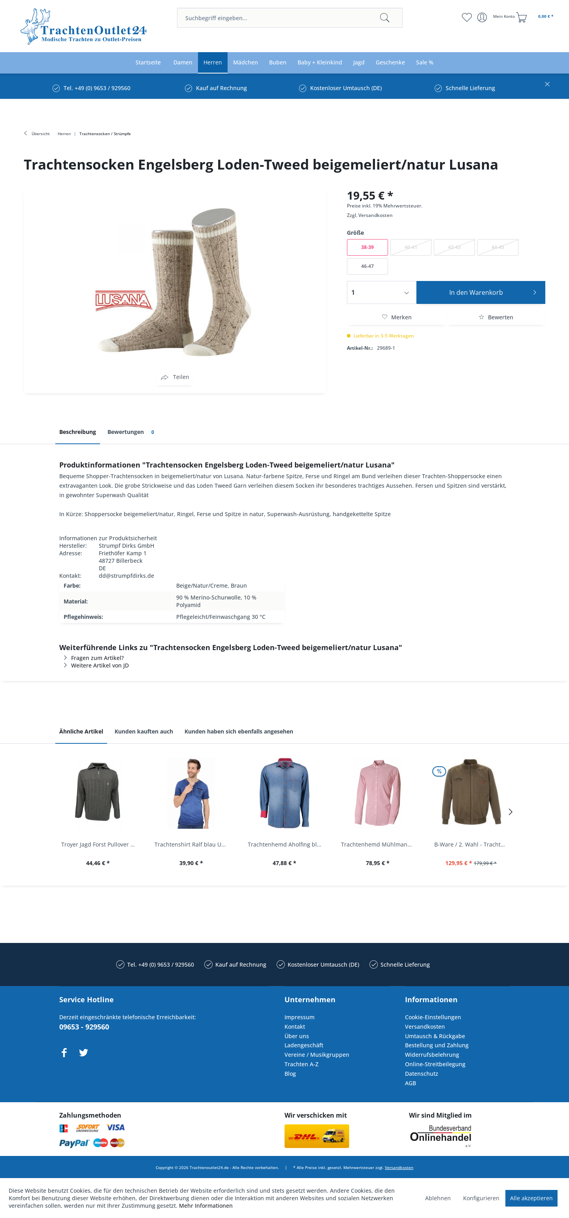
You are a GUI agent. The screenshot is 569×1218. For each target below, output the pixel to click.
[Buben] (278, 63)
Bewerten (496, 317)
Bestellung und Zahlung (437, 1045)
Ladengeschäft (303, 1045)
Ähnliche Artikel (81, 731)
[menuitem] (290, 18)
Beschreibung (77, 432)
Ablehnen (438, 1198)
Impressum (299, 1017)
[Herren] (213, 63)
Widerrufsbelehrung (432, 1054)
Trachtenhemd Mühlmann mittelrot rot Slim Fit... (379, 844)
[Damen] (183, 63)
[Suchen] (385, 18)
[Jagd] (359, 63)
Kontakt (294, 1026)
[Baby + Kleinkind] (320, 63)
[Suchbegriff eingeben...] (290, 18)
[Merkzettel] (466, 17)
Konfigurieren (481, 1198)
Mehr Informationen (206, 1205)
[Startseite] (148, 63)
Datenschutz (421, 1073)
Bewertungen (132, 432)
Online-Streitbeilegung (435, 1064)
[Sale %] (425, 63)
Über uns (296, 1036)
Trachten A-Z (301, 1064)
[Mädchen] (246, 63)
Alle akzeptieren (531, 1198)
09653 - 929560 (84, 1026)
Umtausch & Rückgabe (435, 1036)
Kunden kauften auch (144, 731)
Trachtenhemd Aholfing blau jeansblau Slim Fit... (286, 844)
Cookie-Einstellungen (433, 1017)
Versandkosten (375, 215)
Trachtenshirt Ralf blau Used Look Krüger (193, 844)
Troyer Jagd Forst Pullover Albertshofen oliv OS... (100, 844)
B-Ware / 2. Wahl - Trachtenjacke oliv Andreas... (473, 844)
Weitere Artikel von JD (94, 665)
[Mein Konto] (497, 17)
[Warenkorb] (535, 17)
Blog (290, 1073)
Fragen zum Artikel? (91, 658)
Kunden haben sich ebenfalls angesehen (239, 731)
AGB (410, 1083)
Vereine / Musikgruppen (316, 1054)
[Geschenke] (390, 63)
